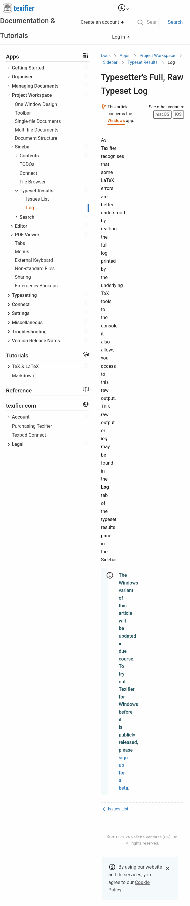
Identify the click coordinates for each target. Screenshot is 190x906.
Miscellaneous (27, 322)
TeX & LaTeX (25, 366)
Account (21, 417)
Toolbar (23, 113)
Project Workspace (32, 95)
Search (175, 22)
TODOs (27, 164)
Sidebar (23, 147)
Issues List (37, 199)
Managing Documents (35, 86)
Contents (29, 156)
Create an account (102, 22)
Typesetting (24, 295)
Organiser (22, 77)
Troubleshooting (29, 332)
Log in (121, 37)
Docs (106, 55)
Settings (20, 313)
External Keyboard (34, 260)
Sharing (23, 277)
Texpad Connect (29, 435)
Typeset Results (36, 191)
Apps (124, 55)
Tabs (20, 243)
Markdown (23, 375)
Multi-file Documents (36, 130)
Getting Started (28, 68)
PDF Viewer (27, 234)
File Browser (33, 182)
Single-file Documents (38, 121)
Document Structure (36, 138)
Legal (17, 444)
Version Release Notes (36, 340)
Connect (28, 173)
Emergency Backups (36, 286)
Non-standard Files (35, 268)
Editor (21, 226)
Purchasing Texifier (32, 426)
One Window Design (36, 104)
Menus (22, 251)
